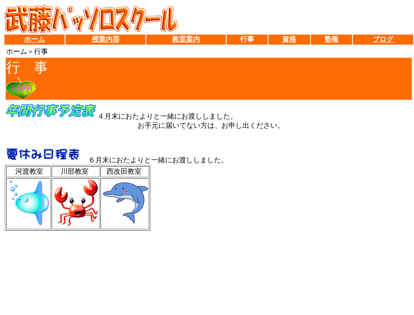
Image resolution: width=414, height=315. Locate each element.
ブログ (383, 39)
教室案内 (186, 39)
